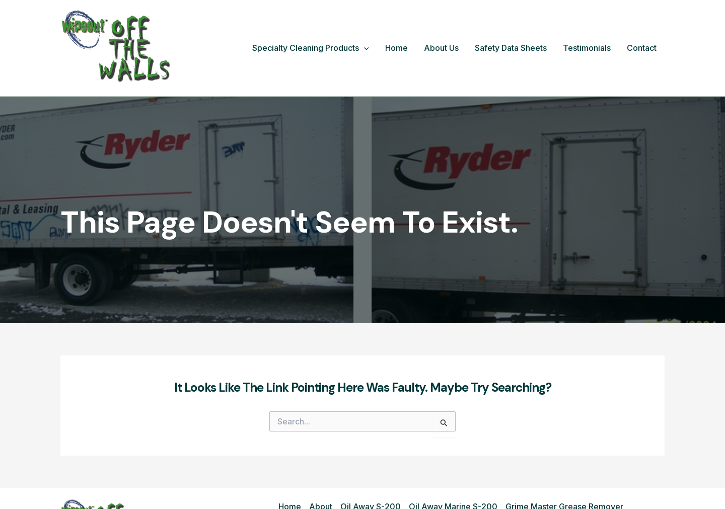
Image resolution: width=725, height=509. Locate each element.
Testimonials (587, 48)
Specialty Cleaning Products (310, 48)
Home (396, 48)
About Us (441, 48)
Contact (642, 48)
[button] (364, 48)
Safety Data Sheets (511, 48)
